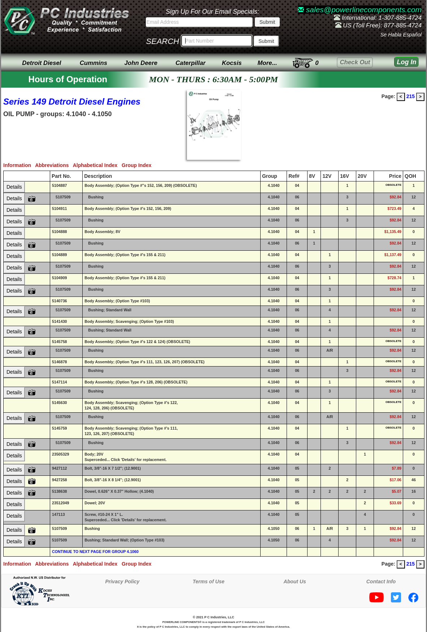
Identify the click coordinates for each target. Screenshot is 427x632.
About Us (295, 581)
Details (14, 187)
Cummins (93, 63)
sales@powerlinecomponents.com (360, 9)
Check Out (355, 62)
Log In (406, 62)
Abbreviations (54, 165)
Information (19, 165)
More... (267, 63)
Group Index (138, 165)
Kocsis (232, 63)
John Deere (141, 63)
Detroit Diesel (41, 63)
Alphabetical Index (97, 165)
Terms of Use (209, 581)
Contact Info (381, 581)
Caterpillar (190, 63)
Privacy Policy (122, 581)
